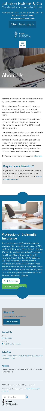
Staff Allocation (11, 281)
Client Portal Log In (22, 24)
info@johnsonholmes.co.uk (22, 18)
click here (38, 156)
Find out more (12, 321)
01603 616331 (21, 15)
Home (4, 356)
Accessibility (39, 356)
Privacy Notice (12, 356)
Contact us (22, 356)
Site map (30, 356)
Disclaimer (6, 358)
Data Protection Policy (14, 286)
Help (13, 358)
